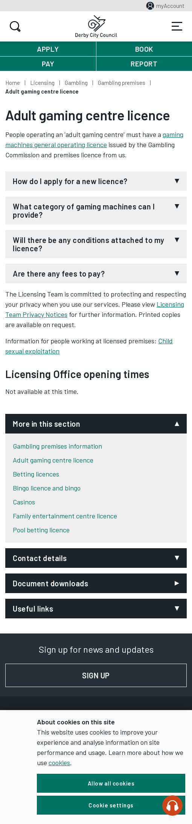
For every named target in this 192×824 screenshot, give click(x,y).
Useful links (33, 608)
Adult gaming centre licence (53, 460)
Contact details (40, 558)
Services (176, 26)
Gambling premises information (57, 446)
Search (14, 26)
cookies (59, 762)
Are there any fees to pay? (59, 273)
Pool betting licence (41, 530)
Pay (48, 63)
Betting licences (36, 474)
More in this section (46, 423)
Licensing (42, 82)
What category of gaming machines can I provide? (84, 210)
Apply (48, 49)
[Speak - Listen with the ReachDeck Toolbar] (172, 805)
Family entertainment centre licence (65, 516)
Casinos (24, 502)
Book (144, 49)
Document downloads (50, 583)
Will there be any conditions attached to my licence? (89, 244)
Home (12, 82)
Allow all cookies (111, 783)
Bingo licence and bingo (47, 488)
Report (144, 63)
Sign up (134, 675)
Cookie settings (111, 805)
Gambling (76, 82)
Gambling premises (121, 82)
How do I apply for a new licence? (70, 181)
